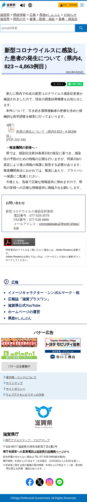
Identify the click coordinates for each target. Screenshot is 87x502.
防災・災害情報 (70, 5)
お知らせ (70, 15)
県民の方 (19, 19)
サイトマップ (14, 383)
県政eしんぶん (49, 15)
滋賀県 (5, 15)
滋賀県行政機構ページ (50, 451)
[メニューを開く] (82, 5)
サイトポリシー (15, 388)
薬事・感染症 (67, 19)
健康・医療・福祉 (42, 19)
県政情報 (19, 15)
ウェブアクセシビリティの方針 (25, 394)
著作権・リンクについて (21, 377)
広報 (33, 15)
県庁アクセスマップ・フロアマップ (27, 440)
